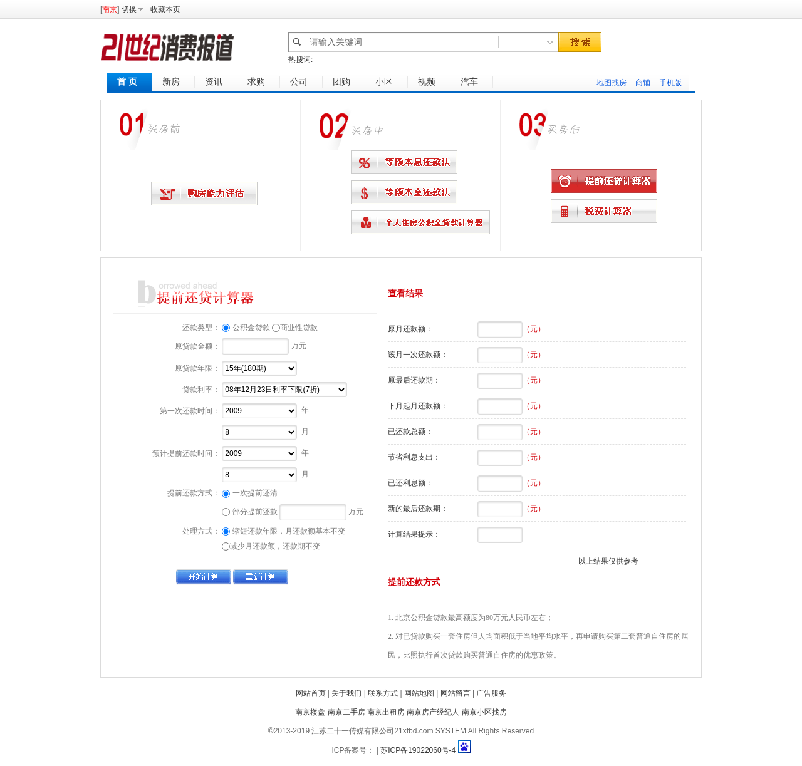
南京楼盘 (310, 712)
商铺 (642, 82)
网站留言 (455, 693)
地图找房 (611, 82)
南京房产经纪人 (433, 712)
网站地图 (419, 693)
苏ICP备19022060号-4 (418, 750)
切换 (129, 9)
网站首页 (311, 693)
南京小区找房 (484, 712)
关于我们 (346, 693)
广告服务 (491, 693)
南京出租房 (386, 712)
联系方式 (383, 693)
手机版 (670, 82)
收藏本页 (165, 9)
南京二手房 (346, 712)
